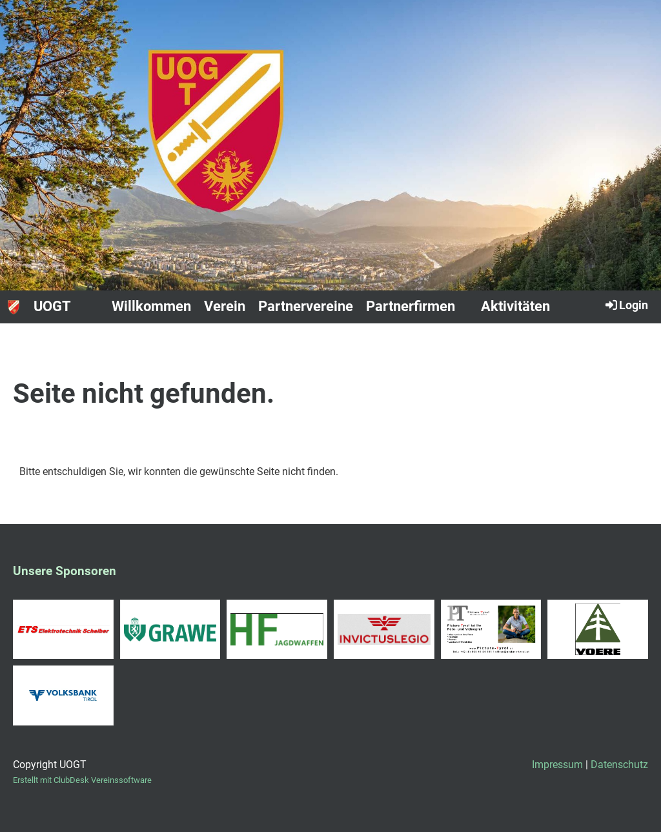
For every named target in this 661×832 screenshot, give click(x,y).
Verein (224, 306)
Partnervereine (305, 306)
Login (626, 304)
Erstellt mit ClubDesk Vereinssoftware (82, 780)
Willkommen (151, 306)
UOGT (52, 306)
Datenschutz (619, 764)
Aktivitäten (515, 306)
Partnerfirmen (410, 306)
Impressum (557, 764)
